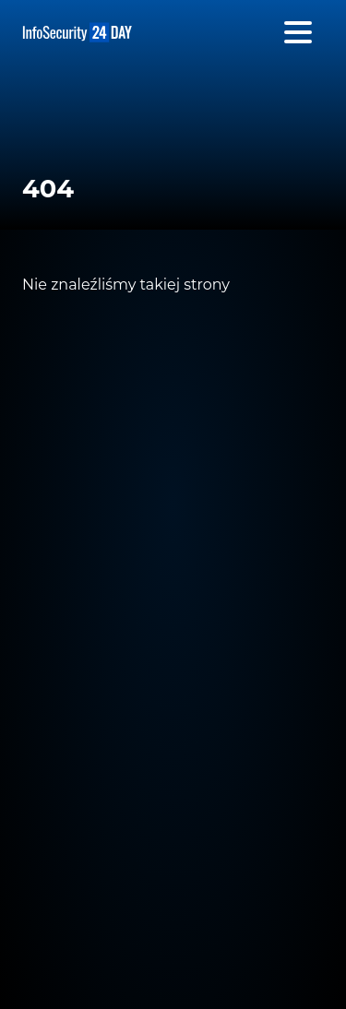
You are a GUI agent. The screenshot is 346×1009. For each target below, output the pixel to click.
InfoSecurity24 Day (77, 32)
